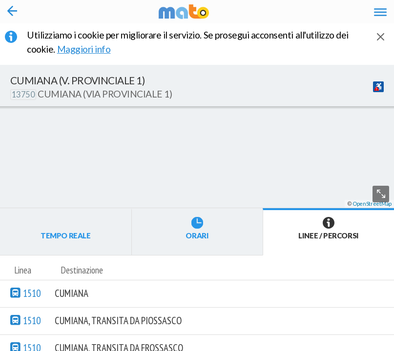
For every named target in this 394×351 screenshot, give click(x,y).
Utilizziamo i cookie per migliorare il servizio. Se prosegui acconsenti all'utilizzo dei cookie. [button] (188, 42)
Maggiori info (90, 49)
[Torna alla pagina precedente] (12, 11)
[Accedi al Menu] (380, 12)
